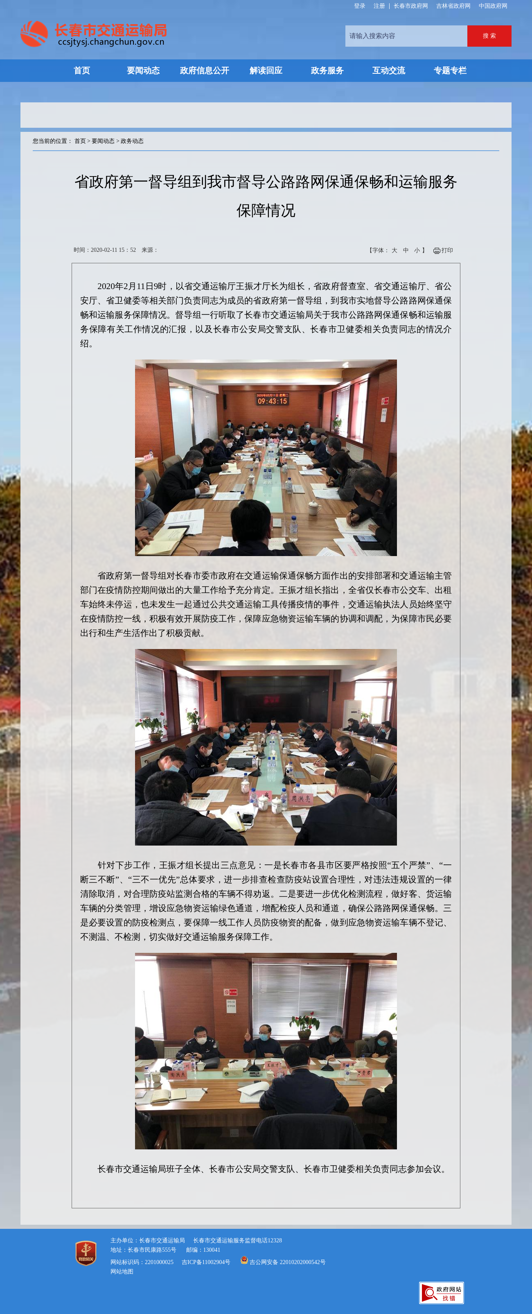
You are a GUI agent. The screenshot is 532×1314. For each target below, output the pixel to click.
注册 (379, 6)
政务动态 (132, 141)
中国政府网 (493, 6)
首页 (80, 141)
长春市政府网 (411, 6)
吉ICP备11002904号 (206, 1262)
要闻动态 (103, 141)
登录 (359, 6)
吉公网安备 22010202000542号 (288, 1262)
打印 (447, 250)
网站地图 (121, 1272)
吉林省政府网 (453, 6)
